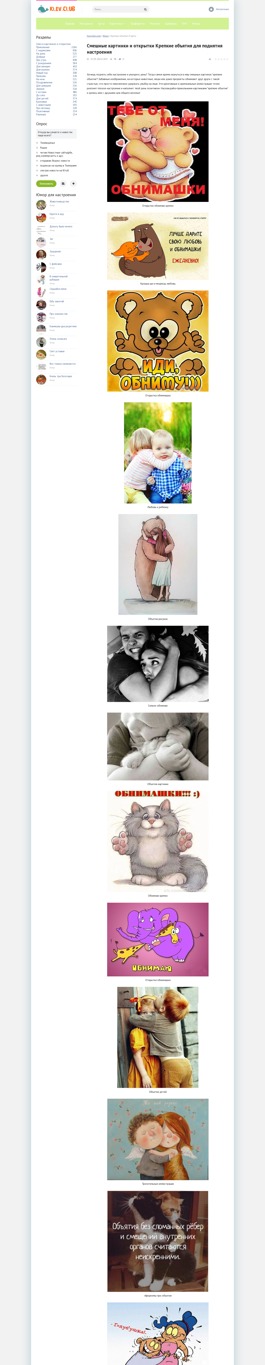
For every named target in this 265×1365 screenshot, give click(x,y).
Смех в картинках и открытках (53, 44)
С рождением (43, 63)
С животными (43, 104)
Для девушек (43, 85)
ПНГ (184, 23)
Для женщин (43, 66)
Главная (70, 23)
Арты (101, 23)
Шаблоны (171, 23)
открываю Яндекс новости (55, 160)
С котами (41, 92)
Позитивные (43, 111)
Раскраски (86, 23)
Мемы (196, 23)
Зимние (40, 88)
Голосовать (46, 183)
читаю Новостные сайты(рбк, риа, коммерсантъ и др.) (54, 154)
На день (40, 53)
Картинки (116, 23)
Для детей (42, 98)
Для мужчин (43, 69)
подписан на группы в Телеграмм (58, 165)
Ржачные (41, 114)
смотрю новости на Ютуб (54, 170)
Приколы (41, 76)
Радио (43, 147)
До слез (40, 95)
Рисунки (155, 23)
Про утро (41, 60)
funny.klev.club (94, 36)
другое (44, 175)
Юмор (106, 36)
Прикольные (43, 47)
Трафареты (137, 23)
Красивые (41, 101)
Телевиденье (47, 142)
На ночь (40, 79)
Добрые (40, 56)
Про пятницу (43, 108)
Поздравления (44, 82)
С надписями (43, 50)
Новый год (42, 72)
